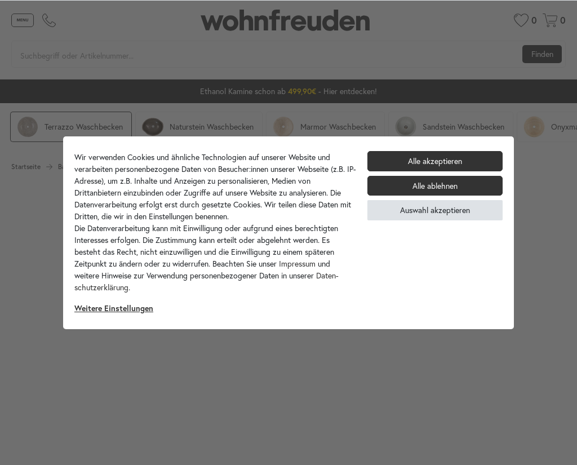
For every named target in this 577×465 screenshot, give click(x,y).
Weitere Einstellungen (113, 308)
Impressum (297, 263)
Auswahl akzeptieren (435, 210)
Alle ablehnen (435, 185)
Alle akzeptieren (435, 161)
